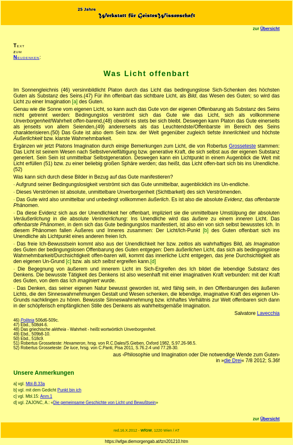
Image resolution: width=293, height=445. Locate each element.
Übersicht (270, 28)
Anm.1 (46, 396)
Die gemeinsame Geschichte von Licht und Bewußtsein (104, 402)
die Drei (232, 360)
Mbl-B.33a (35, 383)
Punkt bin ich (69, 390)
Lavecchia (268, 313)
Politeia (27, 320)
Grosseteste (242, 146)
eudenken (26, 57)
